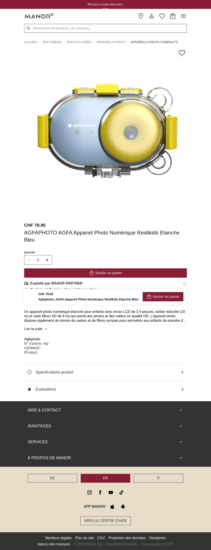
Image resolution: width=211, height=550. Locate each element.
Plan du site (84, 538)
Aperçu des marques (53, 544)
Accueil (31, 42)
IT (158, 478)
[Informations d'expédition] (184, 283)
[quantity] (38, 260)
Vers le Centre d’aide (105, 521)
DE (52, 478)
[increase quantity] (47, 260)
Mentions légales (58, 538)
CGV (101, 538)
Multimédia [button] (52, 42)
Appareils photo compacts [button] (154, 42)
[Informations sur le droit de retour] (184, 302)
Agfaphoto (32, 339)
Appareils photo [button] (111, 42)
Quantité (29, 252)
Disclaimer (157, 538)
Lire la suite (36, 329)
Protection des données (127, 538)
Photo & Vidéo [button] (79, 42)
